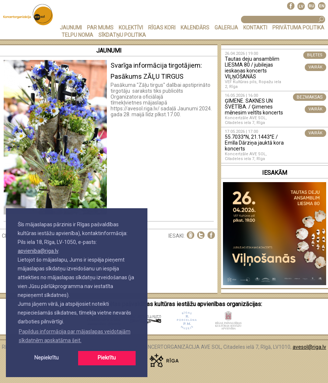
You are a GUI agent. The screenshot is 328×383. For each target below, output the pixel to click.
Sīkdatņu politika (122, 35)
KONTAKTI (255, 28)
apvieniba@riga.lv (38, 251)
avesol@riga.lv (309, 347)
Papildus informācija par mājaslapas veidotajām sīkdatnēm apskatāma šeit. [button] (74, 336)
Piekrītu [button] (107, 358)
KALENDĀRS (195, 28)
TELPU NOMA (77, 35)
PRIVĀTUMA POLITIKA (298, 28)
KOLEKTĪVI (131, 28)
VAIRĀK (315, 67)
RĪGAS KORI (161, 28)
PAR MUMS (100, 28)
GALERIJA (226, 28)
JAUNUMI (71, 28)
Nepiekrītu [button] (46, 358)
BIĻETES (314, 55)
